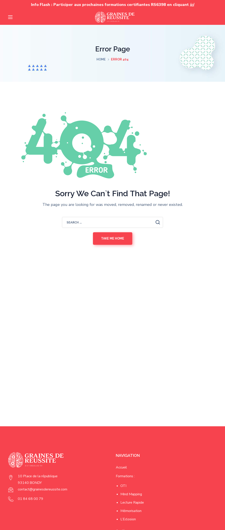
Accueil (121, 467)
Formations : (125, 476)
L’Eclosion (128, 519)
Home (101, 59)
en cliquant (180, 4)
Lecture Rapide (132, 502)
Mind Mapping (131, 494)
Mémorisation (131, 510)
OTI (123, 485)
